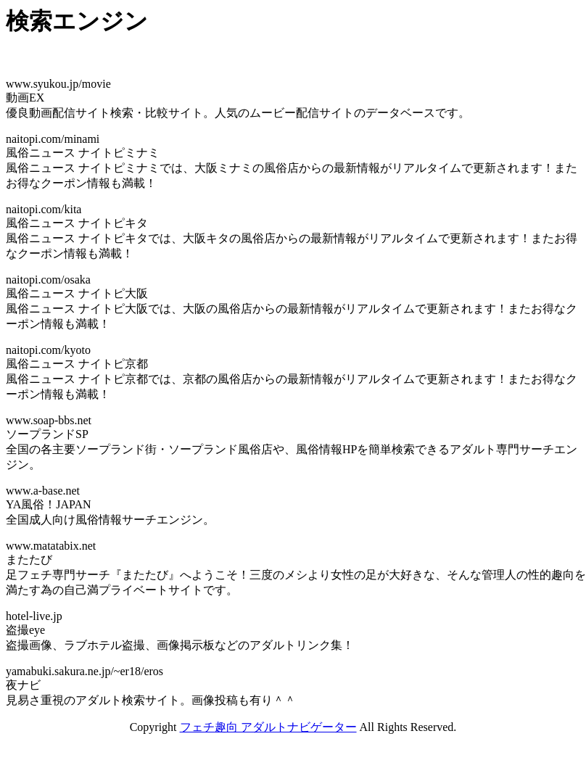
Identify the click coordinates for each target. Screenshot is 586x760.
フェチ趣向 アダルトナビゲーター (268, 727)
